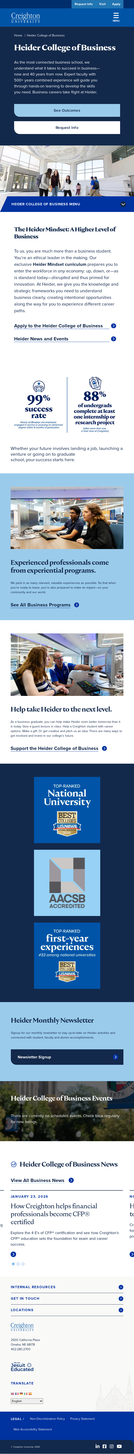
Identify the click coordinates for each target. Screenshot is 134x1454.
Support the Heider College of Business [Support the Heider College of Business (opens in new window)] (54, 748)
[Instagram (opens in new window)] (111, 1446)
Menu (116, 18)
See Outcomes (67, 110)
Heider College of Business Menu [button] (45, 204)
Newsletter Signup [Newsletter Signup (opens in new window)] (34, 1057)
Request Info (84, 4)
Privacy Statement (82, 1418)
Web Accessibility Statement (32, 1429)
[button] (67, 1287)
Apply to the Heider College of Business (58, 326)
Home (18, 35)
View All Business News (37, 1180)
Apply (116, 4)
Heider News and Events (41, 339)
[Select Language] (27, 1401)
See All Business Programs (41, 605)
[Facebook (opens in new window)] (104, 1446)
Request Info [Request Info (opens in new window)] (67, 127)
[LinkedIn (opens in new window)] (97, 1446)
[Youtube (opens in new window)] (119, 1446)
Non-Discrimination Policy (47, 1418)
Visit (102, 4)
